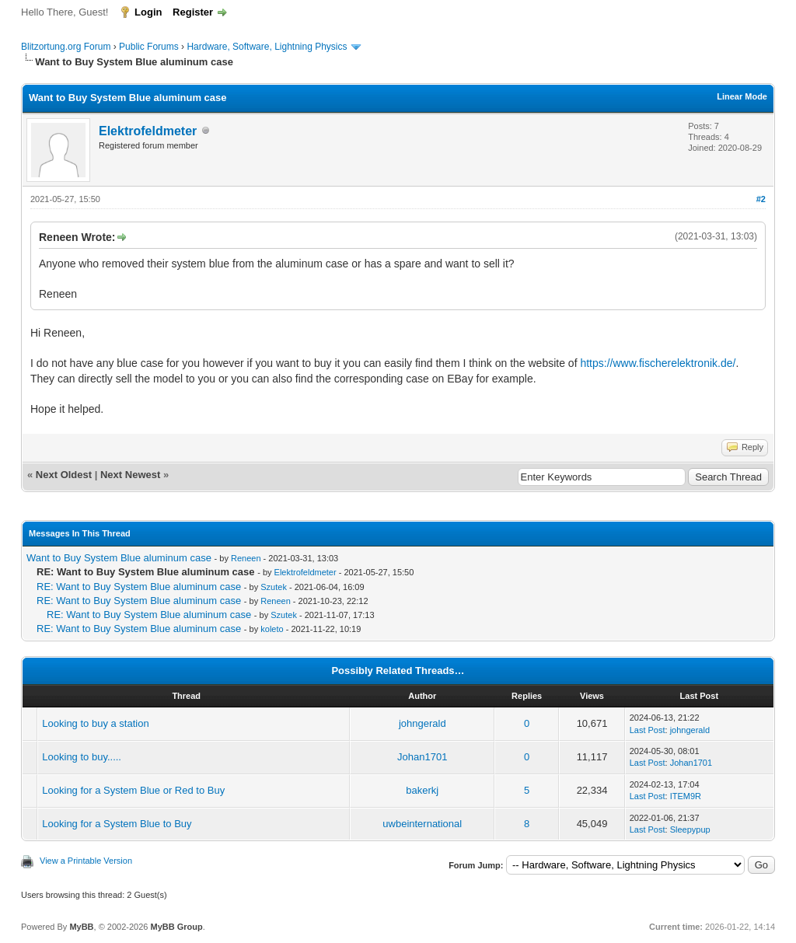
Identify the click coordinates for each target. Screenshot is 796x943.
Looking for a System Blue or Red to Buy (133, 790)
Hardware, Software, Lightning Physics (267, 46)
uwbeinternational (422, 823)
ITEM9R (685, 796)
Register (193, 12)
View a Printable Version (86, 860)
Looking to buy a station (95, 723)
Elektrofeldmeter (148, 131)
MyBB (81, 926)
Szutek (273, 587)
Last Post (647, 730)
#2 (761, 199)
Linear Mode (742, 96)
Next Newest (130, 474)
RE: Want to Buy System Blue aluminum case (139, 586)
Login (148, 12)
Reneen (246, 558)
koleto (271, 629)
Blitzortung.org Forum (65, 46)
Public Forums (149, 46)
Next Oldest (64, 474)
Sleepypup (690, 829)
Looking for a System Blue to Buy (116, 823)
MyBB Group (176, 926)
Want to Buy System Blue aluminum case (118, 558)
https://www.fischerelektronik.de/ (657, 363)
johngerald (422, 723)
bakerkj (422, 790)
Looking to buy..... (81, 757)
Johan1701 (422, 757)
